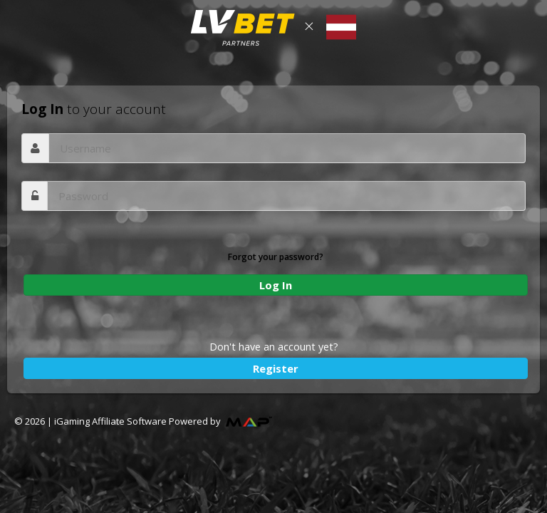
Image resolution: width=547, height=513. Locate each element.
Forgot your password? (275, 257)
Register (275, 368)
